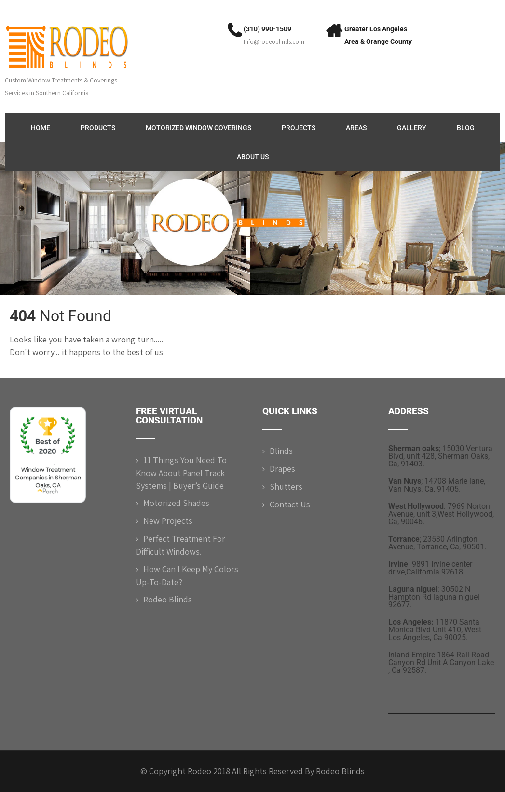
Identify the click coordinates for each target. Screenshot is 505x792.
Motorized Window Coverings (198, 128)
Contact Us (290, 504)
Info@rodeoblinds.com (274, 42)
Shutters (286, 486)
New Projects (167, 520)
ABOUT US (253, 157)
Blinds (281, 450)
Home (40, 128)
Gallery (411, 128)
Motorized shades (176, 502)
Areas (356, 128)
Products (98, 128)
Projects (298, 128)
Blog (466, 128)
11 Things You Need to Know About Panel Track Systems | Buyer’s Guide (181, 472)
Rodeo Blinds (167, 599)
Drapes (282, 468)
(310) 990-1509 (267, 29)
